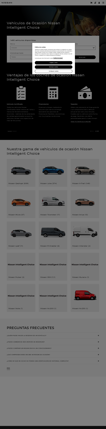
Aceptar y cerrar (54, 62)
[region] (53, 58)
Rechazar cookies (53, 67)
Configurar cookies (53, 71)
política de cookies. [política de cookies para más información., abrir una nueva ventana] (58, 58)
